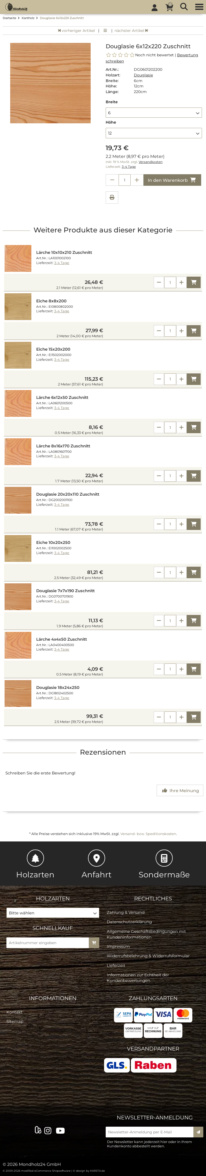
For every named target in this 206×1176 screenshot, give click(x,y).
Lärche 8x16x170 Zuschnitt (63, 446)
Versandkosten (151, 162)
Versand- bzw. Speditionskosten (148, 834)
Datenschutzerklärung (129, 921)
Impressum (118, 946)
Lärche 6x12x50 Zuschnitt (62, 397)
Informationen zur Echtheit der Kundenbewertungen (138, 977)
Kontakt (14, 1012)
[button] (154, 112)
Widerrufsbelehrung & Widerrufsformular (148, 955)
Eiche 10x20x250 (53, 542)
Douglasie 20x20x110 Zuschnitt (67, 494)
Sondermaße (164, 864)
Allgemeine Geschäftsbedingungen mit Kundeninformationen (146, 934)
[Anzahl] (170, 282)
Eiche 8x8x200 (51, 301)
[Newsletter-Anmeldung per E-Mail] (151, 1132)
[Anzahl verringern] (112, 180)
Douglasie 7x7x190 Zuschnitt (65, 590)
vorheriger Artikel (76, 30)
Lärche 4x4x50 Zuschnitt (61, 639)
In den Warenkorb (172, 180)
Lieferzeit (116, 965)
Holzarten (35, 864)
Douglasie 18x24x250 (57, 687)
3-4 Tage (129, 167)
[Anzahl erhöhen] (137, 180)
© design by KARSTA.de (89, 1171)
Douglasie (143, 75)
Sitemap (14, 1021)
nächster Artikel (131, 30)
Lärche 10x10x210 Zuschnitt (64, 252)
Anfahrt (97, 864)
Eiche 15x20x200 (53, 349)
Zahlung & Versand (126, 912)
